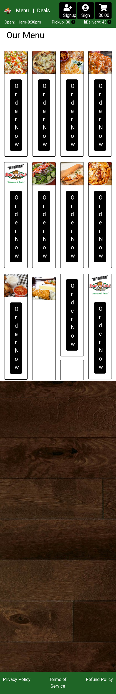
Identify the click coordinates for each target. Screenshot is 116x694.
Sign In (85, 11)
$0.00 (104, 11)
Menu (23, 10)
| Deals (40, 10)
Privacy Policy (17, 679)
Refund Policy (99, 679)
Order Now (17, 115)
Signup (69, 11)
